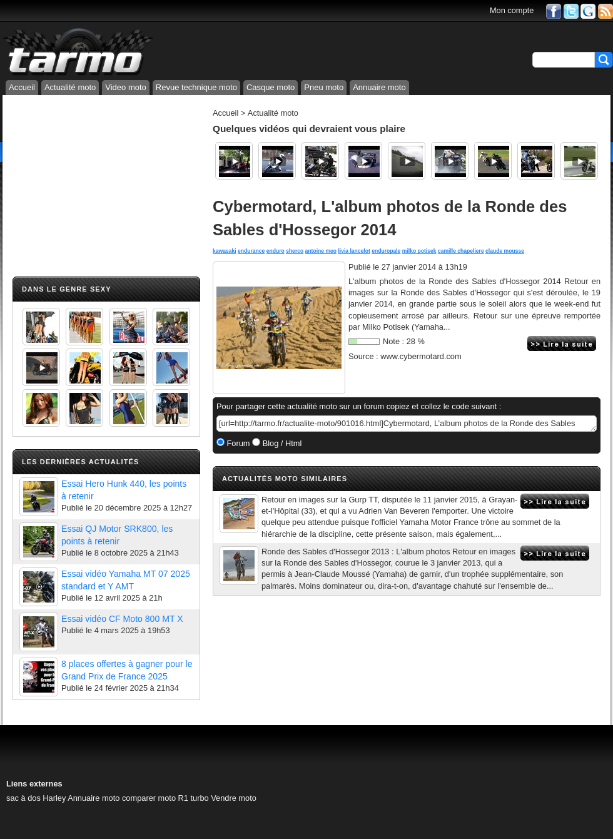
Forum (237, 443)
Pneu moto (323, 87)
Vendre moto (233, 798)
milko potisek (419, 251)
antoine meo (321, 251)
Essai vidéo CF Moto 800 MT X (122, 619)
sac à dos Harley (36, 798)
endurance (251, 251)
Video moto (125, 87)
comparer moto (149, 798)
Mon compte (512, 10)
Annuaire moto (379, 87)
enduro (275, 251)
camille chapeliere (461, 251)
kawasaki (224, 251)
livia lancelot (354, 251)
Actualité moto (70, 87)
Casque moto (270, 87)
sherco (294, 251)
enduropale (386, 251)
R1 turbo (193, 798)
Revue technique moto (196, 87)
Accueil (22, 87)
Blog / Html (280, 443)
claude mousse (504, 251)
